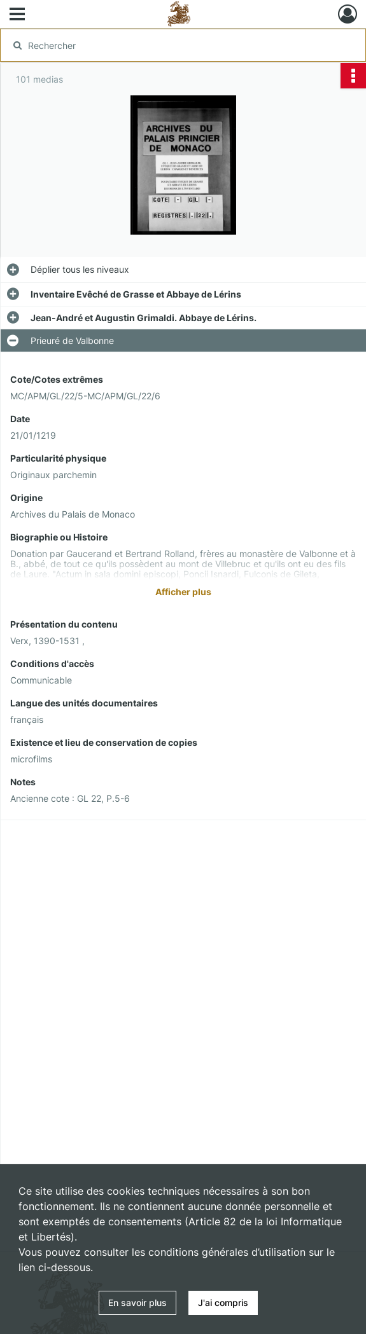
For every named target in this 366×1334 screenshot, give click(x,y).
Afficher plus (183, 591)
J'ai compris (223, 1302)
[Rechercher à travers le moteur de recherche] (172, 45)
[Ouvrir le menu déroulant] (17, 15)
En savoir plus (137, 1302)
